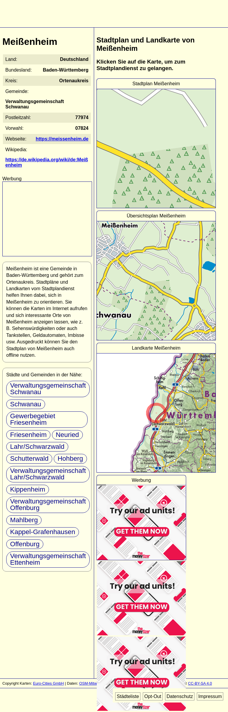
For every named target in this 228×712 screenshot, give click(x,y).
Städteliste (128, 696)
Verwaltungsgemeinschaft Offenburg (48, 504)
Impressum (210, 696)
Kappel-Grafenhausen (42, 532)
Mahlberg (24, 520)
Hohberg (70, 458)
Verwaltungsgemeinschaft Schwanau (48, 389)
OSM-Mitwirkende (94, 683)
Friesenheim (28, 434)
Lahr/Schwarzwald (37, 446)
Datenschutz (180, 696)
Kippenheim (27, 489)
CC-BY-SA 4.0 (200, 683)
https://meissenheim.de (62, 138)
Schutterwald (29, 458)
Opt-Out (152, 696)
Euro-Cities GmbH (48, 683)
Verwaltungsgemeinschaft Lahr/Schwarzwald (48, 474)
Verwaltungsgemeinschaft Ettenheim (48, 559)
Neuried (67, 434)
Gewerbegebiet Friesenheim (32, 419)
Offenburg (24, 544)
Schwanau (25, 404)
